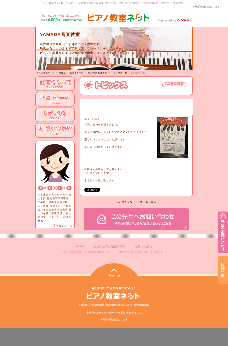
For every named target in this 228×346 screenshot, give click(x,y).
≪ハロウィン (124, 202)
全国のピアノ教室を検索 (109, 246)
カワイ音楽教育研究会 (148, 2)
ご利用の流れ (143, 246)
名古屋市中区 (77, 73)
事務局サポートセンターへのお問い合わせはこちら (115, 312)
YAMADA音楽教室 (97, 73)
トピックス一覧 (119, 73)
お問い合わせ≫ (146, 202)
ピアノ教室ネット (45, 73)
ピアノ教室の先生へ (85, 251)
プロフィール (62, 226)
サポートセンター (142, 251)
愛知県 (62, 73)
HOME (80, 246)
